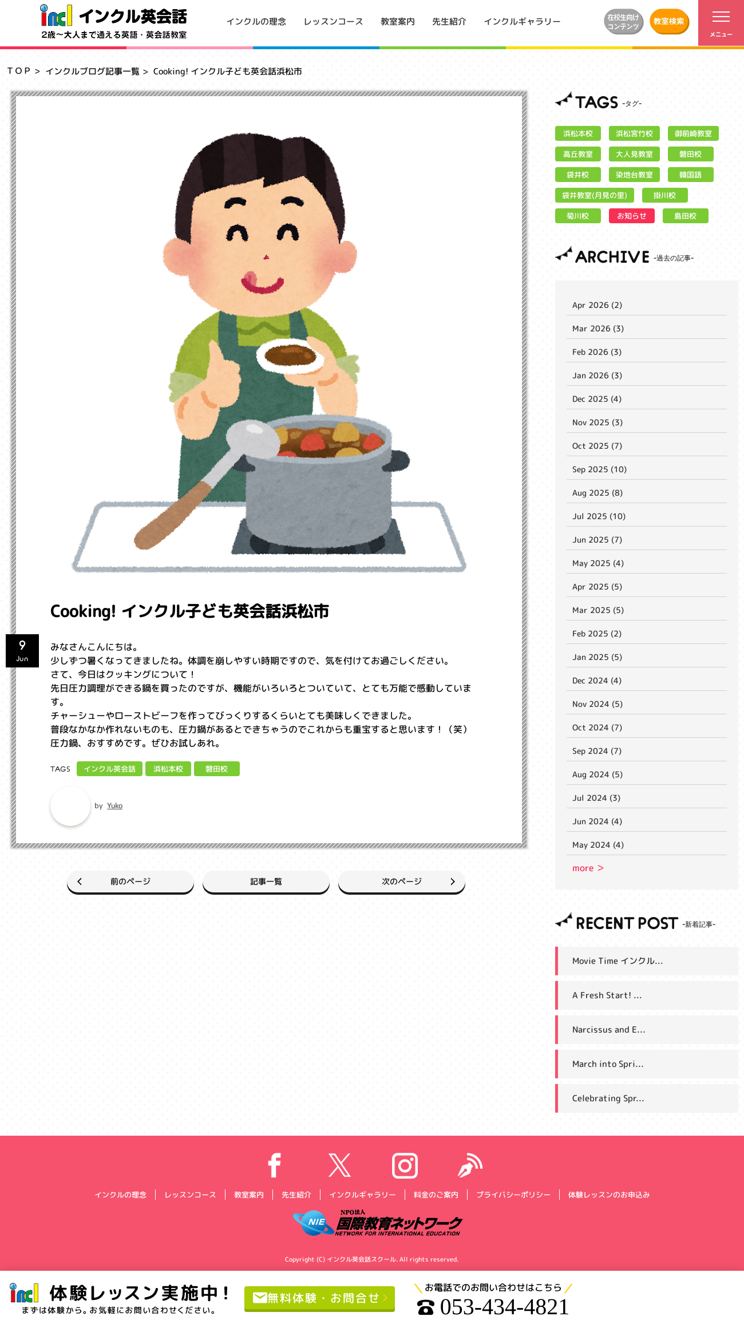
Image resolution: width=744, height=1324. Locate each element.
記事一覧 (266, 881)
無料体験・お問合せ (317, 1297)
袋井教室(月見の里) (594, 195)
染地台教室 (634, 174)
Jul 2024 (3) (596, 797)
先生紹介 (449, 21)
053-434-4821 (493, 1306)
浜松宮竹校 (634, 133)
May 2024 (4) (598, 844)
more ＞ (588, 867)
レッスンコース (333, 21)
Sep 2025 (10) (599, 469)
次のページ (402, 881)
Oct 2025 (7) (597, 445)
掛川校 (665, 195)
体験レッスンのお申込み (609, 1194)
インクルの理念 (256, 21)
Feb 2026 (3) (597, 351)
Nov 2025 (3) (597, 422)
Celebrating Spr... (608, 1098)
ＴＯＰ (18, 71)
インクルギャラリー (522, 21)
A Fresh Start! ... (607, 995)
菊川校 (578, 216)
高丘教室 (578, 154)
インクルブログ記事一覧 (92, 71)
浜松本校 (168, 769)
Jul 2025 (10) (599, 516)
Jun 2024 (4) (597, 821)
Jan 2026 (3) (597, 375)
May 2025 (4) (598, 563)
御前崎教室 (693, 133)
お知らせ (632, 216)
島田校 (685, 216)
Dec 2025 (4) (597, 398)
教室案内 (398, 21)
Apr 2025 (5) (597, 586)
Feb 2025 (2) (597, 633)
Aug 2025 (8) (597, 492)
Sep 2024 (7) (597, 750)
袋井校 (578, 174)
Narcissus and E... (609, 1029)
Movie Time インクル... (617, 961)
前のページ (130, 881)
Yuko (114, 805)
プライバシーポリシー (513, 1194)
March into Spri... (608, 1064)
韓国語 (690, 174)
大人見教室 (634, 154)
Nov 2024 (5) (597, 703)
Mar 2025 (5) (598, 609)
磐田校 (216, 769)
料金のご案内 (435, 1194)
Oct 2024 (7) (597, 727)
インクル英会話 (110, 769)
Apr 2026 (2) (597, 304)
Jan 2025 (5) (597, 656)
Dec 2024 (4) (597, 680)
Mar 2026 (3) (598, 328)
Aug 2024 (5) (597, 774)
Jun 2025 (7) (597, 539)
